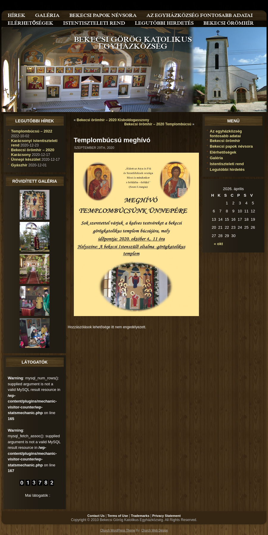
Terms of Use (117, 515)
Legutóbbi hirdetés (227, 169)
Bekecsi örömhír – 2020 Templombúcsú (157, 124)
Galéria (216, 158)
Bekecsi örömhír (225, 140)
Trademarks (140, 515)
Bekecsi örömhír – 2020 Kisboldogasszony (113, 120)
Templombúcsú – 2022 (31, 131)
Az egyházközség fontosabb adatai (226, 133)
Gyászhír (19, 165)
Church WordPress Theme (117, 530)
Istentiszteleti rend (227, 164)
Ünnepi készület (25, 159)
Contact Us (96, 515)
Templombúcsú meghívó (112, 140)
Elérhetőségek (223, 152)
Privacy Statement (166, 515)
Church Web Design (154, 530)
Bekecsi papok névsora (231, 146)
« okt (218, 244)
